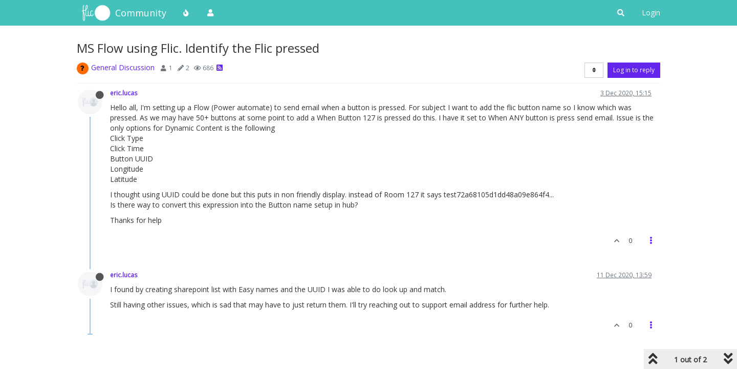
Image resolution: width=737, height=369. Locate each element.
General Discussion (123, 67)
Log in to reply (634, 70)
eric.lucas (124, 93)
